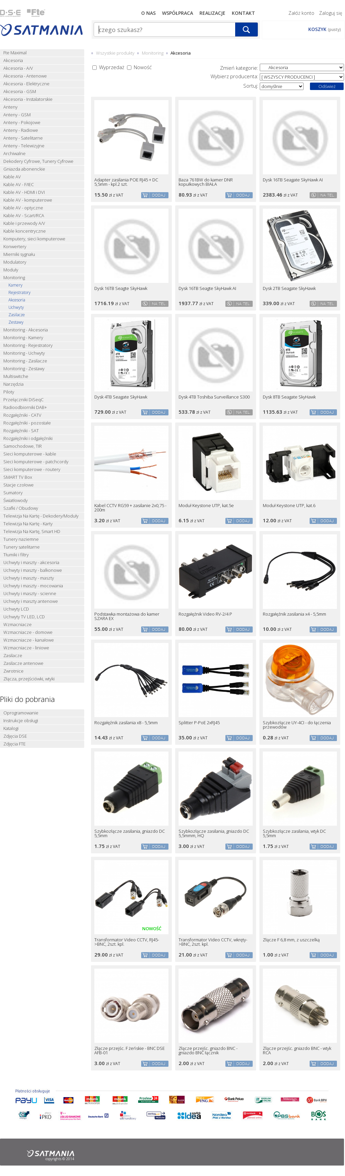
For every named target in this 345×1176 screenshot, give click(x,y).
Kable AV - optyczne (23, 208)
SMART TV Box (17, 477)
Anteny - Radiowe (20, 130)
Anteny (10, 107)
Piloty (8, 392)
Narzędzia (13, 384)
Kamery (15, 285)
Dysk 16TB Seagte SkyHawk (120, 288)
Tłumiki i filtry (16, 555)
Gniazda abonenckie (24, 169)
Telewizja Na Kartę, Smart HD (31, 531)
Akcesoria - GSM (19, 91)
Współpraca (177, 13)
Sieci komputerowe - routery (31, 469)
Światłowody (15, 500)
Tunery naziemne (21, 539)
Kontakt (243, 13)
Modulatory (14, 262)
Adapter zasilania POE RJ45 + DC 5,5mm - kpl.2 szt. (126, 182)
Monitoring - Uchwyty (24, 353)
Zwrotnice (13, 671)
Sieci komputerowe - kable (29, 454)
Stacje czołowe (18, 485)
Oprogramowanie (20, 713)
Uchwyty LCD (16, 609)
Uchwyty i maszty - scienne (29, 593)
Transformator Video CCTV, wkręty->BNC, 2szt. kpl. (213, 942)
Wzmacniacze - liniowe (26, 648)
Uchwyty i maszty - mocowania (33, 586)
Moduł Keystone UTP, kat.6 (289, 505)
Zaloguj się (330, 13)
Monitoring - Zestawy (23, 368)
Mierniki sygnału (19, 254)
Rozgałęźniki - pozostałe (27, 423)
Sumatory (13, 493)
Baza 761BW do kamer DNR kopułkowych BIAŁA (206, 182)
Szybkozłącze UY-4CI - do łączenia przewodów (297, 725)
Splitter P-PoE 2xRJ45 (199, 723)
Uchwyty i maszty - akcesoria (31, 562)
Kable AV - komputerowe (27, 200)
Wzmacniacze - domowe (28, 632)
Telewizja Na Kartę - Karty (28, 524)
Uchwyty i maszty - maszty (28, 578)
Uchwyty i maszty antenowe (30, 601)
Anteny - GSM (17, 115)
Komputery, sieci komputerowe (34, 239)
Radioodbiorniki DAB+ (25, 407)
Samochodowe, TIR (22, 446)
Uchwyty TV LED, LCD (24, 617)
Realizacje (212, 13)
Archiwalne (14, 153)
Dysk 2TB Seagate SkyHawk (289, 288)
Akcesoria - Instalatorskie (28, 99)
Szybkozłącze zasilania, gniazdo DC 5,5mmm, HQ (214, 833)
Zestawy (16, 322)
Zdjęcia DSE (15, 736)
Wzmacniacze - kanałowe (28, 640)
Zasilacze (16, 315)
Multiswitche (15, 376)
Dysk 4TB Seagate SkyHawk (120, 397)
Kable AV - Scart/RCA (23, 215)
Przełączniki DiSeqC (23, 400)
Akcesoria (13, 60)
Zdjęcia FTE (14, 744)
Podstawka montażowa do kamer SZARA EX (126, 616)
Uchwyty (16, 307)
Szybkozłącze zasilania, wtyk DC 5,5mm (294, 833)
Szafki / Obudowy (20, 508)
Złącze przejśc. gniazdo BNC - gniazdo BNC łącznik (208, 1050)
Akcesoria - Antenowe (25, 76)
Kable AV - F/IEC (18, 184)
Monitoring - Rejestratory (28, 345)
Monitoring (14, 277)
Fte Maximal (15, 53)
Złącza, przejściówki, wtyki (29, 679)
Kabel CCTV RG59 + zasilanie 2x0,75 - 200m (130, 507)
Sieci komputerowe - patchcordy (35, 462)
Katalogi (11, 728)
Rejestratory (19, 293)
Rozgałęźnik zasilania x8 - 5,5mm (126, 723)
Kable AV (12, 177)
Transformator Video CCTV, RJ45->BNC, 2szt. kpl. (126, 942)
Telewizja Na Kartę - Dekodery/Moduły (41, 516)
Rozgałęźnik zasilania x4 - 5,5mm (294, 614)
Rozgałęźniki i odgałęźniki (28, 438)
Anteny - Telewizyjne (23, 146)
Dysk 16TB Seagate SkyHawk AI (293, 180)
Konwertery (14, 246)
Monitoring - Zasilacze (25, 361)
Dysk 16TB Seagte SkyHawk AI (207, 288)
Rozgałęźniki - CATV (22, 415)
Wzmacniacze (17, 624)
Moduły (10, 270)
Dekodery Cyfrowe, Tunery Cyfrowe (38, 161)
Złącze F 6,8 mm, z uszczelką (291, 940)
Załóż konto (301, 13)
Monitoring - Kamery (23, 337)
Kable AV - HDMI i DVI (24, 192)
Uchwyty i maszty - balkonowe (32, 570)
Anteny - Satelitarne (23, 138)
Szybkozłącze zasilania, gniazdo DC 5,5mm (129, 833)
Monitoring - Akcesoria (25, 330)
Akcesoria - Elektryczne (26, 84)
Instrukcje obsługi (20, 720)
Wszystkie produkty (115, 53)
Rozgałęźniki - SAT (21, 431)
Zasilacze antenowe (23, 663)
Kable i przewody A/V (24, 223)
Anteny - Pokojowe (21, 122)
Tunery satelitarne (21, 547)
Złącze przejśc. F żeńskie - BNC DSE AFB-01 (129, 1050)
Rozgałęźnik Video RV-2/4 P (205, 614)
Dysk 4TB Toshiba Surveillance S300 (214, 397)
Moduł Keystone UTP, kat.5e (206, 505)
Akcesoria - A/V (18, 68)
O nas (148, 13)
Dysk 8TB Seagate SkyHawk (289, 397)
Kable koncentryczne (24, 231)
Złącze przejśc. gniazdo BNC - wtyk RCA (297, 1050)
